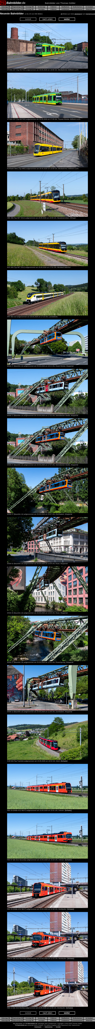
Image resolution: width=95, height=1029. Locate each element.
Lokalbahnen (65, 9)
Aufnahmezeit (90, 14)
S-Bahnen (53, 7)
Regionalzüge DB (17, 7)
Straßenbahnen (77, 7)
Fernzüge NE (30, 9)
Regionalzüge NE (17, 9)
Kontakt (58, 1027)
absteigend (78, 14)
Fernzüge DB (30, 7)
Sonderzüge (41, 7)
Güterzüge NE (5, 9)
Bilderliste (89, 9)
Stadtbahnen (65, 7)
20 (61, 14)
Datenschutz (49, 1027)
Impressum (37, 1027)
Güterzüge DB (5, 7)
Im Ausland (89, 7)
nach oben (47, 1013)
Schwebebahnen (77, 9)
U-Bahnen (53, 9)
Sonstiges (41, 9)
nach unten (47, 19)
